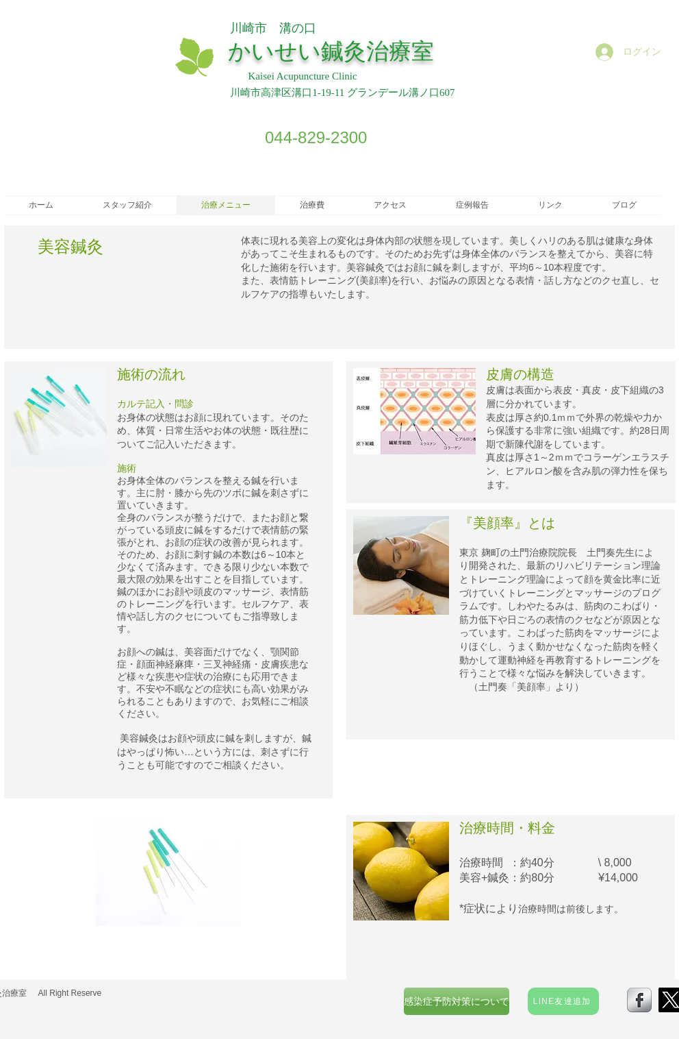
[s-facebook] (639, 1000)
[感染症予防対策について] (456, 1001)
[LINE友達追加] (563, 1001)
